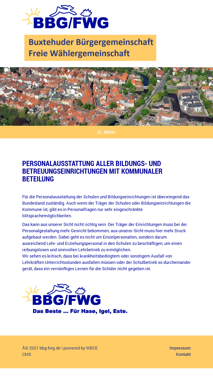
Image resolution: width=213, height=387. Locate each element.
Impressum (180, 348)
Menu (107, 132)
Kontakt (183, 354)
